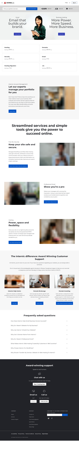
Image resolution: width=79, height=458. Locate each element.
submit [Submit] (65, 414)
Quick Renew (32, 421)
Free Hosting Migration (34, 419)
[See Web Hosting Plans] (15, 242)
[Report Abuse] (45, 433)
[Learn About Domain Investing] (64, 303)
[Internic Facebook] (52, 418)
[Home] (9, 3)
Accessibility (14, 433)
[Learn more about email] (51, 201)
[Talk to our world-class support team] (44, 401)
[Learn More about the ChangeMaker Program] (12, 111)
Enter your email (51, 412)
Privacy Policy (21, 433)
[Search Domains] (31, 8)
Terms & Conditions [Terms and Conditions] (29, 433)
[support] (66, 2)
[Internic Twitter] (48, 418)
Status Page (31, 426)
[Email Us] (33, 401)
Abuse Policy (38, 433)
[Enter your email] (54, 415)
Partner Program (14, 419)
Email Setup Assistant (33, 424)
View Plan (61, 34)
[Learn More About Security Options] (18, 166)
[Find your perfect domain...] (14, 8)
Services (13, 416)
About (12, 414)
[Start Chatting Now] (39, 384)
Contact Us (31, 414)
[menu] (2, 2)
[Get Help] (14, 303)
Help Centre (31, 416)
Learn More (17, 34)
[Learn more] (39, 303)
